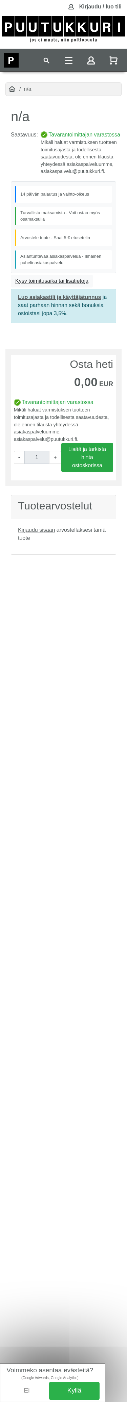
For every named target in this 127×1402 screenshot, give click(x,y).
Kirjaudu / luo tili (100, 6)
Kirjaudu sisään (36, 530)
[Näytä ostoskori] (114, 60)
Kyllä (74, 1390)
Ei (27, 1390)
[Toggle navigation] (46, 60)
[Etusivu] (12, 89)
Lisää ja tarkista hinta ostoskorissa (87, 457)
